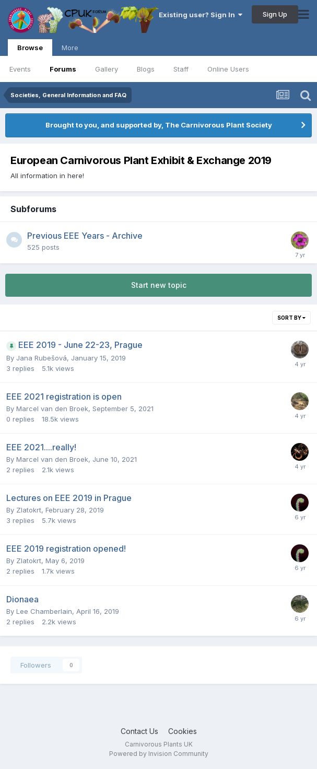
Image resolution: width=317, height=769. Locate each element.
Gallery (106, 69)
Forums (63, 69)
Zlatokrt (28, 510)
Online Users (228, 69)
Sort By (291, 317)
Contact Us (139, 731)
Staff (181, 69)
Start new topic (158, 285)
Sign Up (275, 14)
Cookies (182, 731)
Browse (30, 49)
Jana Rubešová (41, 358)
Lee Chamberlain (44, 611)
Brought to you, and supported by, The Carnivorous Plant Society (158, 125)
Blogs (146, 69)
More (70, 47)
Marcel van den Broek (52, 408)
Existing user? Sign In (200, 14)
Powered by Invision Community (158, 754)
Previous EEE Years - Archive (85, 235)
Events (20, 69)
